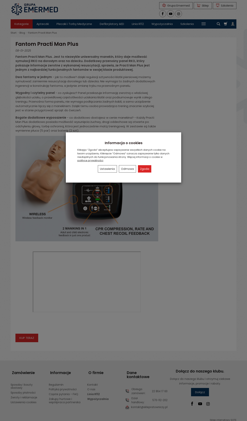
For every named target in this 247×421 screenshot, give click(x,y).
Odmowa (127, 169)
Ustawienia (107, 169)
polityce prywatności (90, 160)
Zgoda (144, 169)
